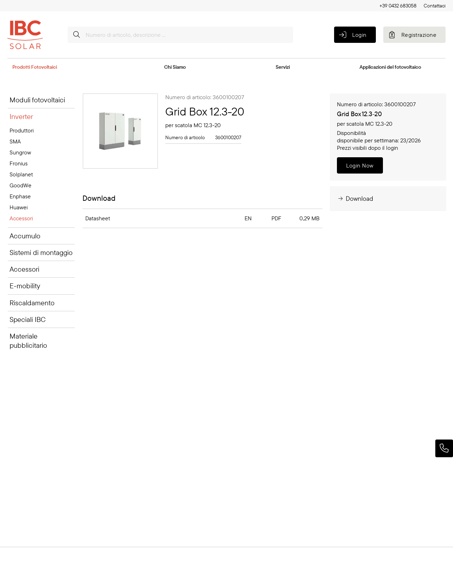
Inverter (21, 116)
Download (355, 198)
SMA (15, 141)
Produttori (22, 130)
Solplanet (21, 174)
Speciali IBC (28, 319)
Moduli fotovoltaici (37, 99)
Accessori (21, 218)
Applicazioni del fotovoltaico (390, 67)
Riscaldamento (32, 302)
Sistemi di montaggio (41, 252)
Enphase (20, 196)
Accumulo (25, 235)
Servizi (283, 67)
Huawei (19, 207)
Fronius (19, 163)
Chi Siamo (175, 67)
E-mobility (25, 285)
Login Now (359, 165)
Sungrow (20, 152)
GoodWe (20, 185)
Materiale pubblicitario (28, 341)
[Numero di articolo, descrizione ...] (180, 35)
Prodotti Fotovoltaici (34, 67)
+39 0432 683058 (398, 5)
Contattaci (435, 5)
